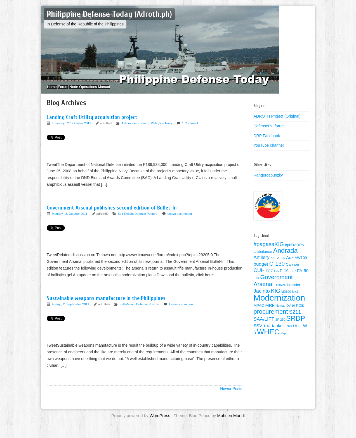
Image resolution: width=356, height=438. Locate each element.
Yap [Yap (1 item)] (283, 339)
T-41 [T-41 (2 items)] (267, 331)
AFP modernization (134, 128)
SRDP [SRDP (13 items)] (295, 324)
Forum (71, 89)
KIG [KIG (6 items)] (275, 296)
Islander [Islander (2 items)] (293, 290)
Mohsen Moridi (231, 421)
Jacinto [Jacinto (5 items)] (262, 296)
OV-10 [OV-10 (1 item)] (290, 311)
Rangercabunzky (268, 180)
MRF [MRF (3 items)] (270, 310)
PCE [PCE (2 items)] (300, 311)
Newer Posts (231, 394)
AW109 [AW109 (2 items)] (301, 263)
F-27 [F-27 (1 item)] (293, 276)
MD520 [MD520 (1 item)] (286, 297)
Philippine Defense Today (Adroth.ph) (109, 14)
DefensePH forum (269, 131)
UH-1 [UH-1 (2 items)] (297, 331)
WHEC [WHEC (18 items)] (268, 337)
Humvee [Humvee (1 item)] (280, 290)
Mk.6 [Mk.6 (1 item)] (295, 297)
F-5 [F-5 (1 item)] (276, 276)
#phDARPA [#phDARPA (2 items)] (294, 250)
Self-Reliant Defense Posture (137, 219)
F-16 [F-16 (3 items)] (284, 276)
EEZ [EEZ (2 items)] (269, 276)
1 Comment (190, 128)
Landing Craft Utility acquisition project (92, 123)
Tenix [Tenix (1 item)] (288, 331)
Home (55, 89)
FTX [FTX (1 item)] (256, 283)
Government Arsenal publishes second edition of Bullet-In (112, 213)
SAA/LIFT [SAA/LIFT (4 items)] (264, 324)
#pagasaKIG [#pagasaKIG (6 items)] (269, 250)
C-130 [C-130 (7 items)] (277, 269)
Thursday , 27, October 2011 (72, 128)
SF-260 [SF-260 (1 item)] (280, 325)
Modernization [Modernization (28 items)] (279, 303)
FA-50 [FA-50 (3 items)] (302, 276)
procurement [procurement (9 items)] (271, 317)
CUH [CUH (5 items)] (259, 276)
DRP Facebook (267, 141)
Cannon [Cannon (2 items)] (292, 270)
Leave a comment (180, 219)
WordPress (159, 421)
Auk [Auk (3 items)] (290, 263)
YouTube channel (269, 151)
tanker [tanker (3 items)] (278, 331)
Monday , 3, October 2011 (70, 219)
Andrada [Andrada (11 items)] (285, 256)
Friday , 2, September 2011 (71, 309)
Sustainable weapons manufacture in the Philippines (106, 304)
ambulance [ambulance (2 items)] (263, 257)
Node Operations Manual (103, 89)
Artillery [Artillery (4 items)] (262, 263)
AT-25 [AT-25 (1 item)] (281, 263)
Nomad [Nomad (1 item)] (280, 311)
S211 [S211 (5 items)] (295, 317)
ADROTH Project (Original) (277, 122)
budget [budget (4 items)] (261, 269)
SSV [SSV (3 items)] (258, 331)
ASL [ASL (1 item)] (273, 263)
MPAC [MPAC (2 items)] (259, 311)
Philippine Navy (161, 128)
